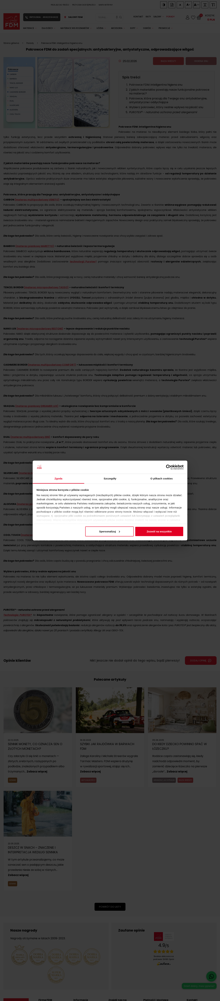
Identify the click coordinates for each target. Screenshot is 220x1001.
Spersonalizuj (109, 531)
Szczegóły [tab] (110, 478)
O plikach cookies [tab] (161, 478)
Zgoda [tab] (58, 478)
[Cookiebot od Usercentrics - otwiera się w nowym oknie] (168, 467)
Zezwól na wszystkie (159, 531)
